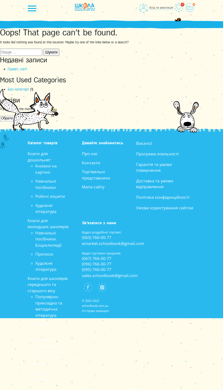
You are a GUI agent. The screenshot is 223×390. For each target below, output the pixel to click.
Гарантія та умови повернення (154, 167)
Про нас (90, 153)
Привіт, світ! (17, 69)
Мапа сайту (93, 187)
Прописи (44, 254)
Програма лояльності (157, 154)
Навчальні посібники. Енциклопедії (48, 239)
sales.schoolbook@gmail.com (110, 275)
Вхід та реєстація (161, 7)
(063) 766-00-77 (97, 237)
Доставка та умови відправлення (154, 183)
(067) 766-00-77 (97, 258)
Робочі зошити (50, 196)
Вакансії (144, 143)
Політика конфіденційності (163, 197)
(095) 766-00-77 (97, 269)
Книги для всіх (42, 339)
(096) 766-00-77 (97, 264)
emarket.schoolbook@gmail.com (113, 243)
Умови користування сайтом (164, 208)
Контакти (91, 162)
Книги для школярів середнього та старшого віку (48, 284)
